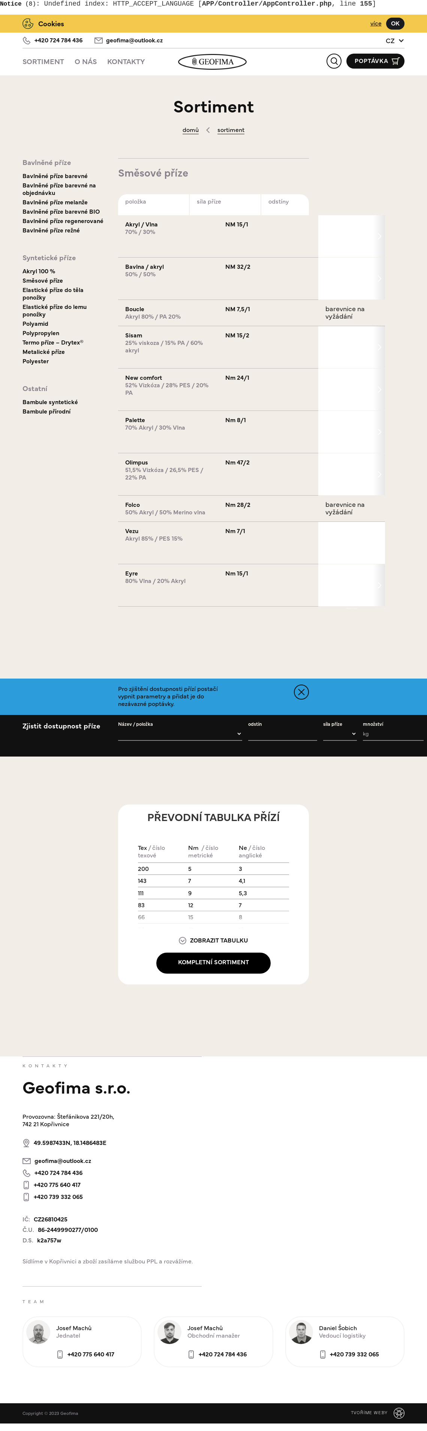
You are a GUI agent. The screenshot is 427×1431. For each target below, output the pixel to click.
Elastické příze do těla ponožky (53, 293)
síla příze (332, 724)
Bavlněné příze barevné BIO (61, 211)
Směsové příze (42, 280)
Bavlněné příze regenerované (62, 221)
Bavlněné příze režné (51, 230)
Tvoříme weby (369, 1413)
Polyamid (35, 323)
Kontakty (126, 61)
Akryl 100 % (38, 271)
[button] (395, 40)
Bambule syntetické (50, 402)
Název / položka (135, 724)
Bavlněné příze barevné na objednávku (59, 188)
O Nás (86, 61)
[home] (213, 62)
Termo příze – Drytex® (53, 342)
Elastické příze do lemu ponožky (54, 310)
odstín (255, 724)
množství (373, 724)
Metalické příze (43, 351)
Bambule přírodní (46, 411)
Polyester (35, 361)
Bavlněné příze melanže (55, 202)
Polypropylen (40, 333)
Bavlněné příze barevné (55, 176)
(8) (18, 4)
